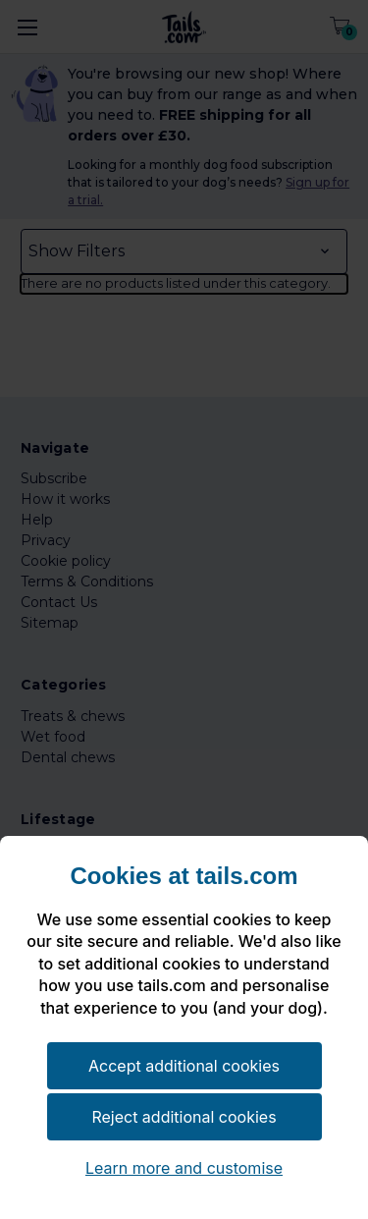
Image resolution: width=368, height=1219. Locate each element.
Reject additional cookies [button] (183, 1117)
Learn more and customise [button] (184, 1168)
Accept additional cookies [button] (184, 1066)
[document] (184, 950)
